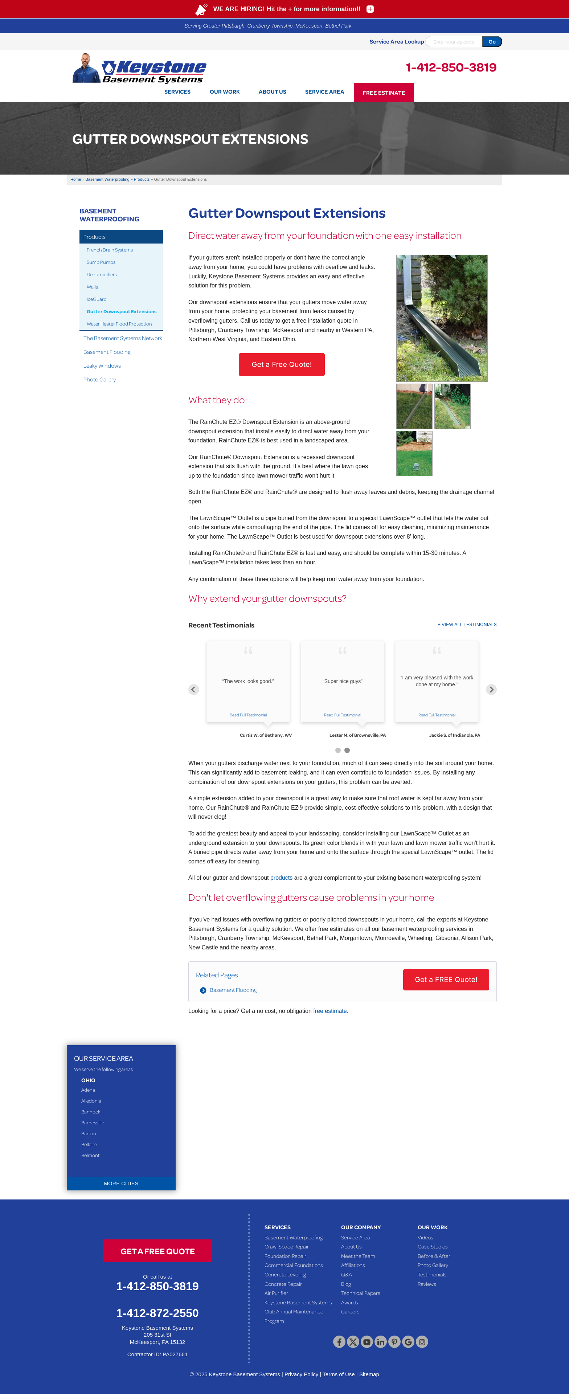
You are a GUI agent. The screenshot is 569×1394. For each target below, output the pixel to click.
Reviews (427, 1283)
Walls (92, 286)
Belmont (90, 1155)
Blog (346, 1283)
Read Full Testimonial (248, 715)
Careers (350, 1311)
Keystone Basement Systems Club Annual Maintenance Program (298, 1311)
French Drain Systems (110, 249)
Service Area (355, 1237)
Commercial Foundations (294, 1265)
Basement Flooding (233, 989)
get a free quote (157, 1250)
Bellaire (89, 1144)
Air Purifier (276, 1292)
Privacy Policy (301, 1374)
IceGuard (97, 299)
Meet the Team (358, 1255)
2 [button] (347, 750)
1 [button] (338, 750)
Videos (425, 1237)
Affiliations (353, 1265)
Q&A (346, 1274)
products (281, 878)
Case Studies (433, 1246)
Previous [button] (193, 689)
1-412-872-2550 (157, 1313)
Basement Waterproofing (109, 214)
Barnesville (92, 1122)
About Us (351, 1246)
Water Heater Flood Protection (119, 323)
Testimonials (432, 1274)
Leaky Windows (102, 365)
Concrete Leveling (285, 1274)
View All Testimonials (469, 624)
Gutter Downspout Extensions (122, 311)
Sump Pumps (101, 262)
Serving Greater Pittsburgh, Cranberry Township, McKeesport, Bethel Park (268, 26)
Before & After (434, 1255)
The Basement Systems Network (122, 338)
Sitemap (369, 1374)
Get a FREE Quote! (446, 979)
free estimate (330, 1011)
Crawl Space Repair (287, 1246)
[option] (248, 689)
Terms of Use (339, 1374)
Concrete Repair (283, 1283)
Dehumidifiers (102, 274)
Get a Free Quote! (282, 364)
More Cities (121, 1183)
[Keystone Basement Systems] (139, 67)
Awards (349, 1302)
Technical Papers (360, 1292)
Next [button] (491, 689)
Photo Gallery (99, 379)
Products (94, 236)
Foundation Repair (285, 1255)
